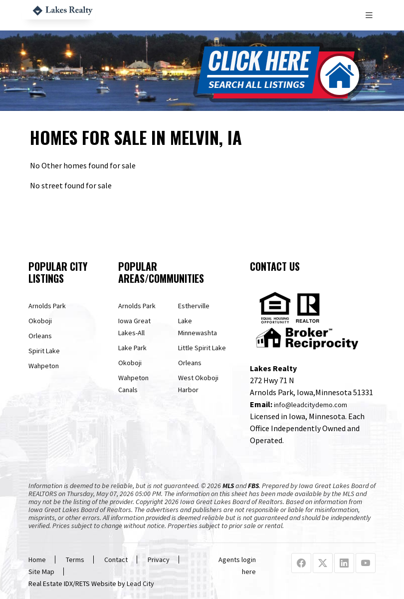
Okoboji (40, 320)
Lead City (140, 583)
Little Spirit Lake (202, 347)
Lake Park (132, 347)
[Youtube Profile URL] (365, 564)
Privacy (159, 559)
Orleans (40, 335)
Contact (116, 559)
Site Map (41, 571)
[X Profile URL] (322, 564)
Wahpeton (43, 365)
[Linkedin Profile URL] (344, 564)
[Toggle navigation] (370, 15)
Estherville (193, 305)
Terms (75, 559)
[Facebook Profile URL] (301, 564)
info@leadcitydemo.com (310, 404)
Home (37, 559)
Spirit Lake (44, 350)
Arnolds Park (47, 305)
